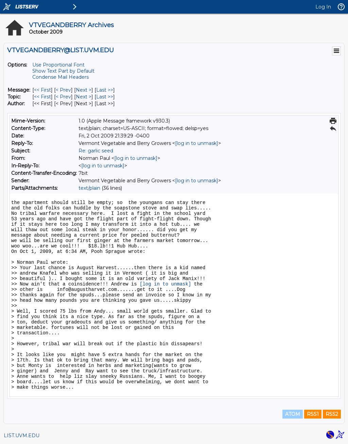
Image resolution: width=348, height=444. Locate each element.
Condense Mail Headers (60, 77)
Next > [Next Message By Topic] (83, 97)
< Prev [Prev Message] (63, 90)
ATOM (292, 414)
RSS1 (313, 414)
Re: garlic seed (96, 151)
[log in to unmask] (196, 143)
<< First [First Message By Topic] (42, 97)
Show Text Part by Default (63, 71)
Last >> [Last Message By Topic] (104, 97)
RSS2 (332, 414)
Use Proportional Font (58, 65)
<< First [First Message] (42, 90)
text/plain (89, 188)
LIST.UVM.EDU (21, 435)
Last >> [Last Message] (104, 90)
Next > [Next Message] (83, 90)
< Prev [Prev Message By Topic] (63, 97)
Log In (323, 7)
